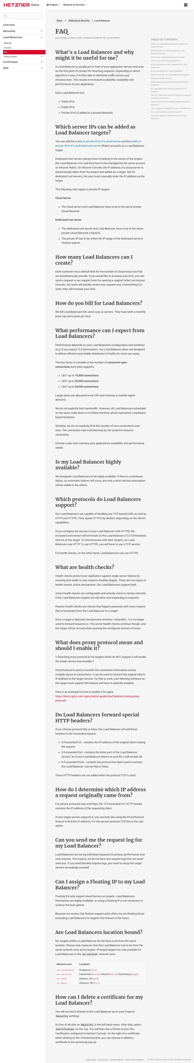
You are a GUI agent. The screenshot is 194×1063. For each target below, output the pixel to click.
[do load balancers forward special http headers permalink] (49, 715)
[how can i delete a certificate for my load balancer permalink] (49, 997)
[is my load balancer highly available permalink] (49, 462)
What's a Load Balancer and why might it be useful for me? (169, 45)
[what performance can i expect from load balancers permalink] (49, 330)
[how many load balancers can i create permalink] (49, 257)
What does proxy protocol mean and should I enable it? (170, 83)
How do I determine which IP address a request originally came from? (171, 96)
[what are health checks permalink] (49, 567)
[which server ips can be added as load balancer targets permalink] (49, 127)
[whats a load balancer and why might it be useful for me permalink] (49, 52)
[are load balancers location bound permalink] (49, 932)
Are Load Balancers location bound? (166, 112)
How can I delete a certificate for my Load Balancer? (168, 117)
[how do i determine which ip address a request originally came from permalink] (49, 789)
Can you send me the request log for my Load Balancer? (170, 103)
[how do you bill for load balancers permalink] (49, 303)
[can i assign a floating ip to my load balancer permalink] (49, 882)
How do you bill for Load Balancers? (166, 61)
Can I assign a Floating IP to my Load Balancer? (171, 108)
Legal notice (91, 1060)
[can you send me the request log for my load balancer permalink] (49, 840)
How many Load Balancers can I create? (168, 57)
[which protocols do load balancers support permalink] (49, 499)
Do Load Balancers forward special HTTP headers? (168, 90)
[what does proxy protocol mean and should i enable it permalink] (49, 642)
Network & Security (79, 20)
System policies (117, 1060)
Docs (59, 20)
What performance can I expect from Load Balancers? (169, 65)
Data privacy (103, 1060)
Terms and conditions (134, 1060)
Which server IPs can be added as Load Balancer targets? (168, 52)
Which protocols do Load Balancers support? (170, 75)
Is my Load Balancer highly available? (167, 71)
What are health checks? (161, 78)
